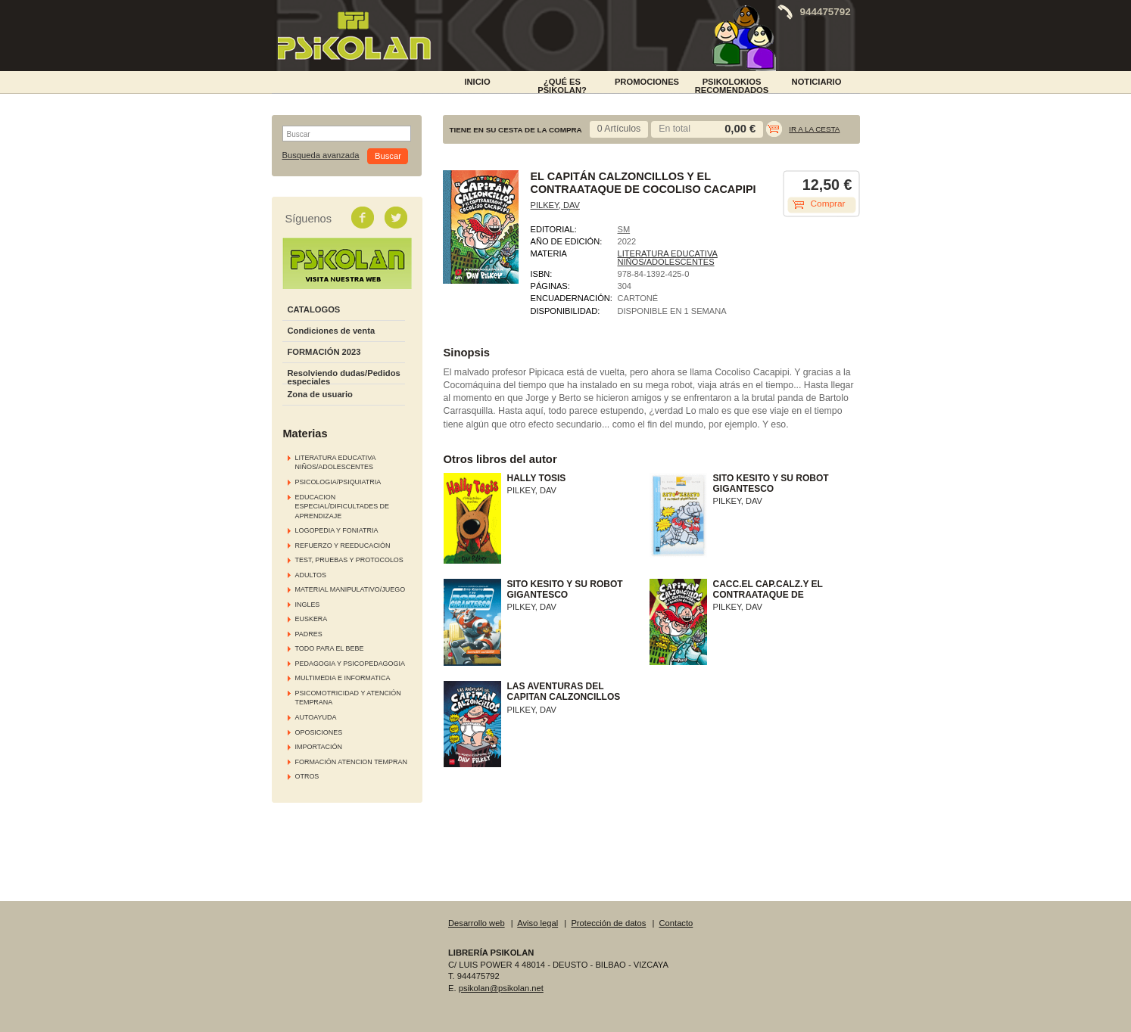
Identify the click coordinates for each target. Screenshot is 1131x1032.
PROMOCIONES (647, 81)
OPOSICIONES (319, 732)
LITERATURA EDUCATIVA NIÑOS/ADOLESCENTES (668, 257)
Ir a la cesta (814, 129)
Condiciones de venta (331, 330)
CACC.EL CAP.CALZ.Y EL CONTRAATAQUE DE (768, 589)
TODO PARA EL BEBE (329, 648)
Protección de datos (608, 923)
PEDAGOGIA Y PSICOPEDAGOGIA (350, 663)
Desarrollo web (476, 923)
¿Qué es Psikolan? (562, 84)
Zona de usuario (320, 394)
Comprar (828, 203)
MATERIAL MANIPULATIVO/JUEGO (350, 589)
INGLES (307, 604)
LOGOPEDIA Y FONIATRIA (337, 530)
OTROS (307, 776)
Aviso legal (537, 923)
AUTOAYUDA (316, 717)
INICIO (477, 81)
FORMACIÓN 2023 (324, 351)
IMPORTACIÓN (318, 747)
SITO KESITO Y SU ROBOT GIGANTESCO (771, 483)
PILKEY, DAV (555, 205)
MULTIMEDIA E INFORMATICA (343, 678)
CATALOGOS (314, 309)
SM (624, 229)
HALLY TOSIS (536, 478)
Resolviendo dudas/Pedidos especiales (344, 377)
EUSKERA (311, 619)
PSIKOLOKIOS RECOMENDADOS (732, 84)
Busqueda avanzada (321, 155)
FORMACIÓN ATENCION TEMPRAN (351, 762)
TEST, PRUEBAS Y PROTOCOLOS (349, 560)
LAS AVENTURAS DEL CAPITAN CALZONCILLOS (564, 691)
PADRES (308, 634)
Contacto (676, 923)
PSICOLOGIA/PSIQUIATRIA (338, 482)
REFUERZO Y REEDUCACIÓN (343, 545)
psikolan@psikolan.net (501, 988)
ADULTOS (310, 575)
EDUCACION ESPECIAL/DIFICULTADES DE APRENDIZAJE (342, 506)
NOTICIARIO (817, 81)
